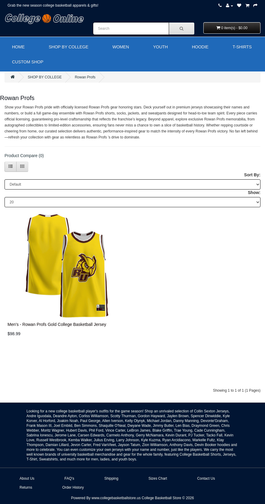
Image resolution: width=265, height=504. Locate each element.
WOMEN (120, 46)
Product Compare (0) (24, 155)
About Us (27, 478)
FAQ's (69, 478)
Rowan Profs (85, 77)
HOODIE (200, 46)
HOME (18, 46)
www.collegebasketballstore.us (115, 498)
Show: (254, 192)
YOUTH (160, 46)
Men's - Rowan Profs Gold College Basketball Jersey (57, 324)
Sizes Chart (157, 478)
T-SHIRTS (242, 46)
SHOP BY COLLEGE (68, 46)
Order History (73, 487)
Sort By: (252, 174)
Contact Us (206, 478)
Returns (26, 487)
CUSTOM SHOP (27, 61)
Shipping (111, 478)
